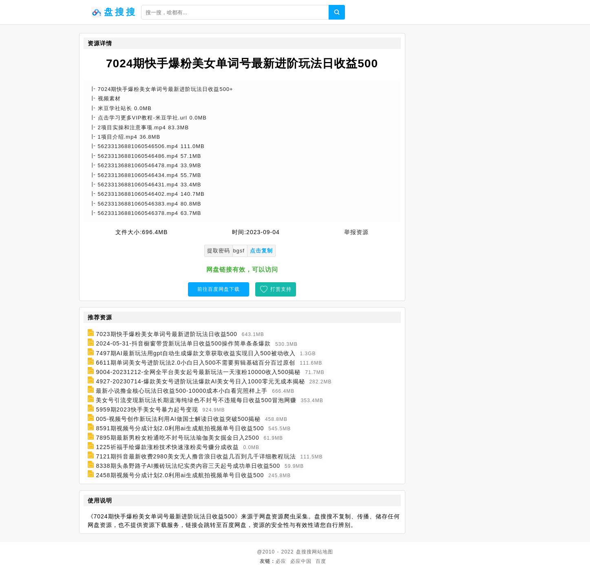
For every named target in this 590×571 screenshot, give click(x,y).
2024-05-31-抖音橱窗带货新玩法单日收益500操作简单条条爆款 (183, 344)
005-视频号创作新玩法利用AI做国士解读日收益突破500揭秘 (178, 419)
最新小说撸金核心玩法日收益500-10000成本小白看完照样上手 (181, 390)
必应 (281, 561)
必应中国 (301, 561)
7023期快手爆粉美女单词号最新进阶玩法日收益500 (166, 334)
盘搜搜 (304, 552)
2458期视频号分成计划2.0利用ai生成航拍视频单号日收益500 (180, 475)
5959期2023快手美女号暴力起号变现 (147, 409)
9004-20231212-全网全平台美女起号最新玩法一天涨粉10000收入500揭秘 (198, 372)
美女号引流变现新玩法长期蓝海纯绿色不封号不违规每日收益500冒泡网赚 (196, 400)
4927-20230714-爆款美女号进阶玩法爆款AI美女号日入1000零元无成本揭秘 (200, 381)
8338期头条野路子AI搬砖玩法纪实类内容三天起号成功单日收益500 (188, 466)
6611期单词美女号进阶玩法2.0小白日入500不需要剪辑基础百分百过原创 (195, 362)
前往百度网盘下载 (218, 289)
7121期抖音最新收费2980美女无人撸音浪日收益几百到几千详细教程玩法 (196, 456)
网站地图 (322, 552)
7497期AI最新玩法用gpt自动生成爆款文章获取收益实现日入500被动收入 (195, 353)
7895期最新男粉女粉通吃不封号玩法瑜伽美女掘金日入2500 (177, 437)
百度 (321, 561)
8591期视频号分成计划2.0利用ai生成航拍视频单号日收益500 (180, 428)
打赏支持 (281, 289)
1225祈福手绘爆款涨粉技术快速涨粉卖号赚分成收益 (167, 447)
